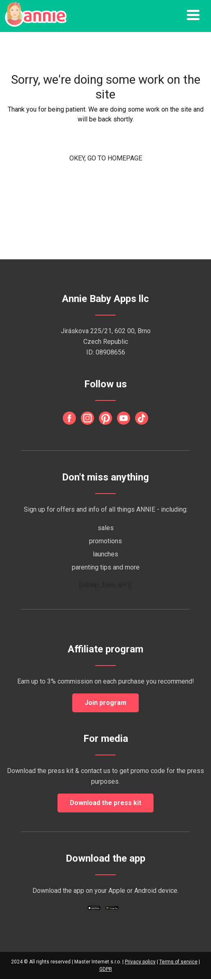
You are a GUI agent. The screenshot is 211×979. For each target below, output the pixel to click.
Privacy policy (140, 962)
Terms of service (178, 962)
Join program (105, 703)
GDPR (105, 969)
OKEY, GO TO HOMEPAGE (105, 158)
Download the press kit (105, 803)
